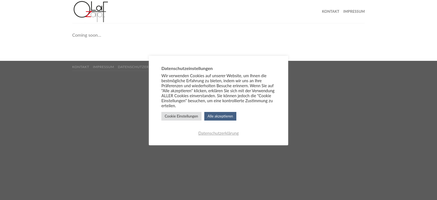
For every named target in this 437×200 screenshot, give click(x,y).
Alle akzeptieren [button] (220, 116)
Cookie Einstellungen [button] (181, 116)
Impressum (354, 11)
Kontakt (330, 11)
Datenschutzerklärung (142, 67)
